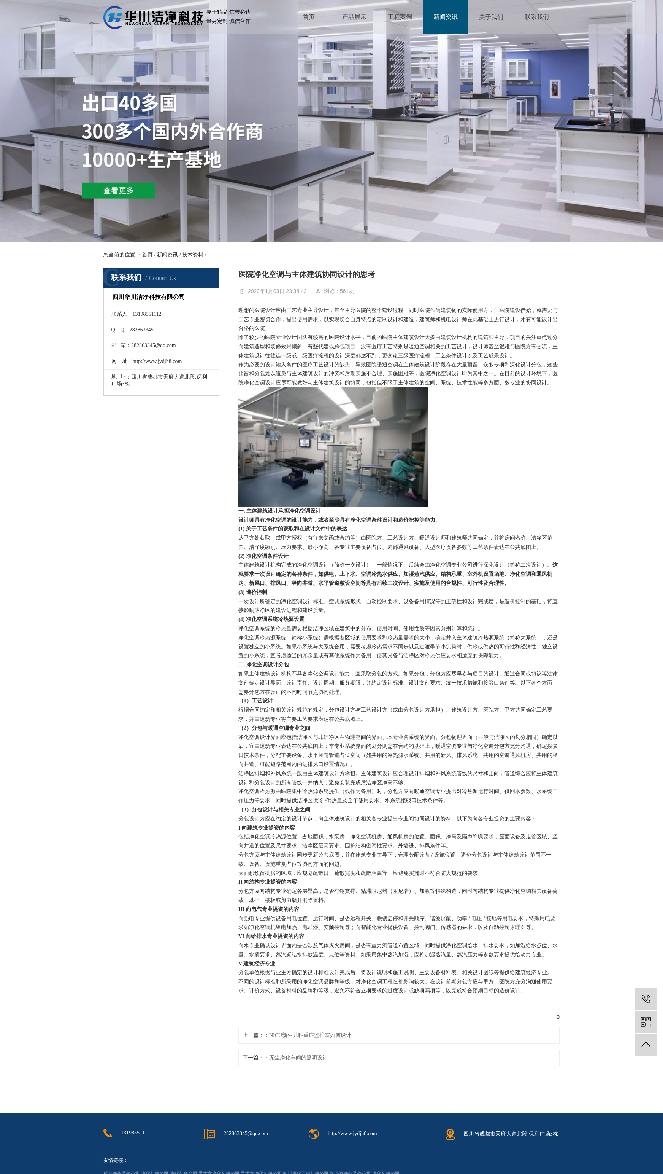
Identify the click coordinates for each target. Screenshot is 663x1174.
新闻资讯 (445, 17)
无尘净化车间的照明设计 (298, 1058)
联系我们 (537, 17)
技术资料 (192, 255)
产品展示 (354, 17)
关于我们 (491, 17)
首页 (309, 17)
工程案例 (400, 17)
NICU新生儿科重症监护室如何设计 (310, 1035)
